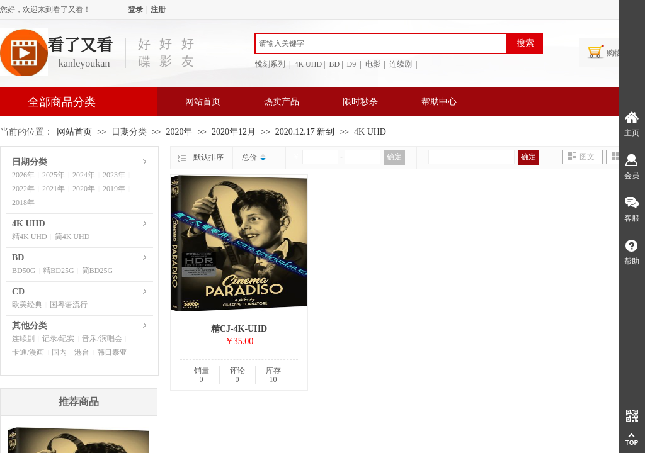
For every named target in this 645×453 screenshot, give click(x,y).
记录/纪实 (58, 338)
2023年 (114, 175)
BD (18, 257)
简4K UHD (72, 236)
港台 (81, 352)
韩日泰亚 (112, 352)
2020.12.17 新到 (305, 132)
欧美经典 (27, 304)
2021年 (53, 188)
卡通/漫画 (28, 352)
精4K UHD (29, 236)
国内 (59, 352)
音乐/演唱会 (102, 338)
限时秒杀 (360, 101)
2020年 (179, 132)
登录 (135, 9)
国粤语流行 (69, 304)
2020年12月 (234, 132)
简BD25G (97, 270)
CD (18, 291)
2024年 (83, 175)
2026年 (23, 175)
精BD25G (58, 270)
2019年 (114, 188)
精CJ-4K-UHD (239, 328)
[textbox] (381, 43)
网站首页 (202, 101)
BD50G (23, 270)
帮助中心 (439, 101)
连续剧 (23, 338)
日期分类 (129, 132)
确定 (394, 156)
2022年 (23, 188)
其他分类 (29, 325)
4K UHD (370, 132)
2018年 (23, 202)
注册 (158, 9)
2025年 (53, 175)
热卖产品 (281, 101)
